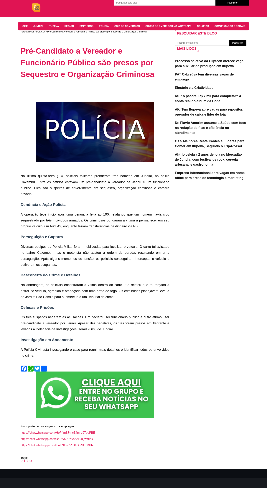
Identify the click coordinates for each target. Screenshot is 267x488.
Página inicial (27, 31)
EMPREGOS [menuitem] (86, 26)
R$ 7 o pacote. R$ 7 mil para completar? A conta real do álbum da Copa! (208, 98)
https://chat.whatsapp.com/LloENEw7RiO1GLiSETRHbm (58, 445)
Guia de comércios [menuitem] (127, 26)
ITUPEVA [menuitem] (54, 26)
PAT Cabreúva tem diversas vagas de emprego (204, 77)
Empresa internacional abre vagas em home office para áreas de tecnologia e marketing (210, 175)
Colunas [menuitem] (203, 26)
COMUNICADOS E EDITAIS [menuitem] (230, 26)
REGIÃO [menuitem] (69, 26)
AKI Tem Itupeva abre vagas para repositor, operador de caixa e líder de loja (209, 112)
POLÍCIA (40, 31)
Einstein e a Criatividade (194, 88)
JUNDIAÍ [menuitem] (38, 26)
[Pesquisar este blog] (164, 3)
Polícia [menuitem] (104, 26)
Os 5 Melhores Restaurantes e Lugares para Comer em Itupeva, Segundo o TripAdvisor (209, 143)
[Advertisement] (88, 92)
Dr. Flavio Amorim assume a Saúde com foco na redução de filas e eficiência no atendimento (210, 128)
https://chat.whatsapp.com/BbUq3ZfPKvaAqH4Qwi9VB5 (57, 439)
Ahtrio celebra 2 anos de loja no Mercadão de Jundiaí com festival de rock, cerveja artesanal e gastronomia (208, 159)
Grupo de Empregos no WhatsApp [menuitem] (168, 26)
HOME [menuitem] (24, 26)
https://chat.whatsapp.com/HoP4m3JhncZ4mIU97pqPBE (58, 432)
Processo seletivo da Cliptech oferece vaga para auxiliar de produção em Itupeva (209, 63)
